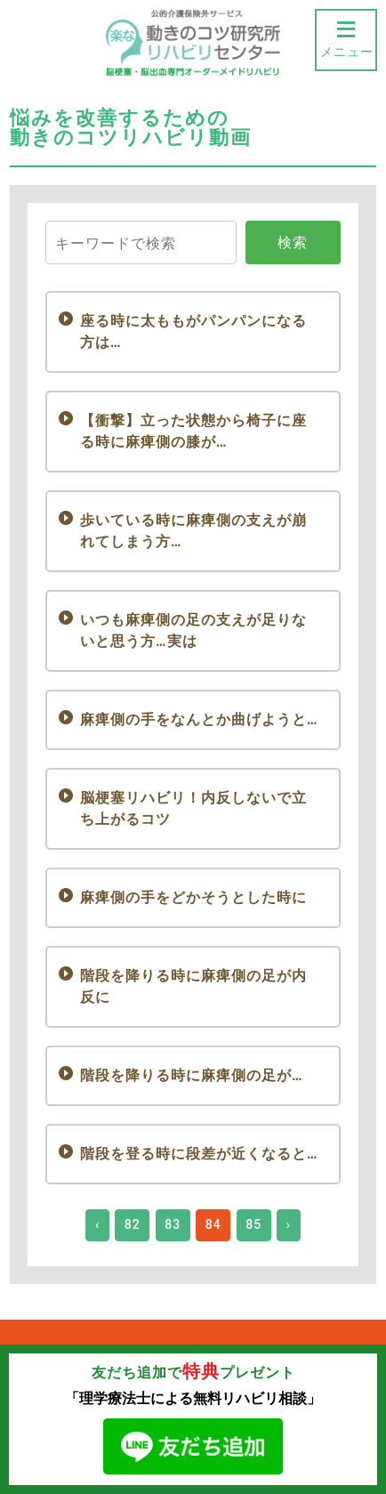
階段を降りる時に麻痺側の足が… (191, 1075)
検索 (292, 242)
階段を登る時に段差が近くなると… (199, 1153)
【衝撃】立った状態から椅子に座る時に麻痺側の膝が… (193, 431)
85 (253, 1224)
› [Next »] (288, 1224)
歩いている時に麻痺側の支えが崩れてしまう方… (193, 531)
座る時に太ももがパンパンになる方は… (193, 331)
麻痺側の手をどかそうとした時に (193, 897)
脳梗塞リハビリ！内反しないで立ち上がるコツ (193, 808)
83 (173, 1224)
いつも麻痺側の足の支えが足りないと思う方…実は (193, 630)
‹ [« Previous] (97, 1224)
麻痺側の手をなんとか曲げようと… (199, 719)
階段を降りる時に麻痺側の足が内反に (193, 986)
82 (133, 1224)
